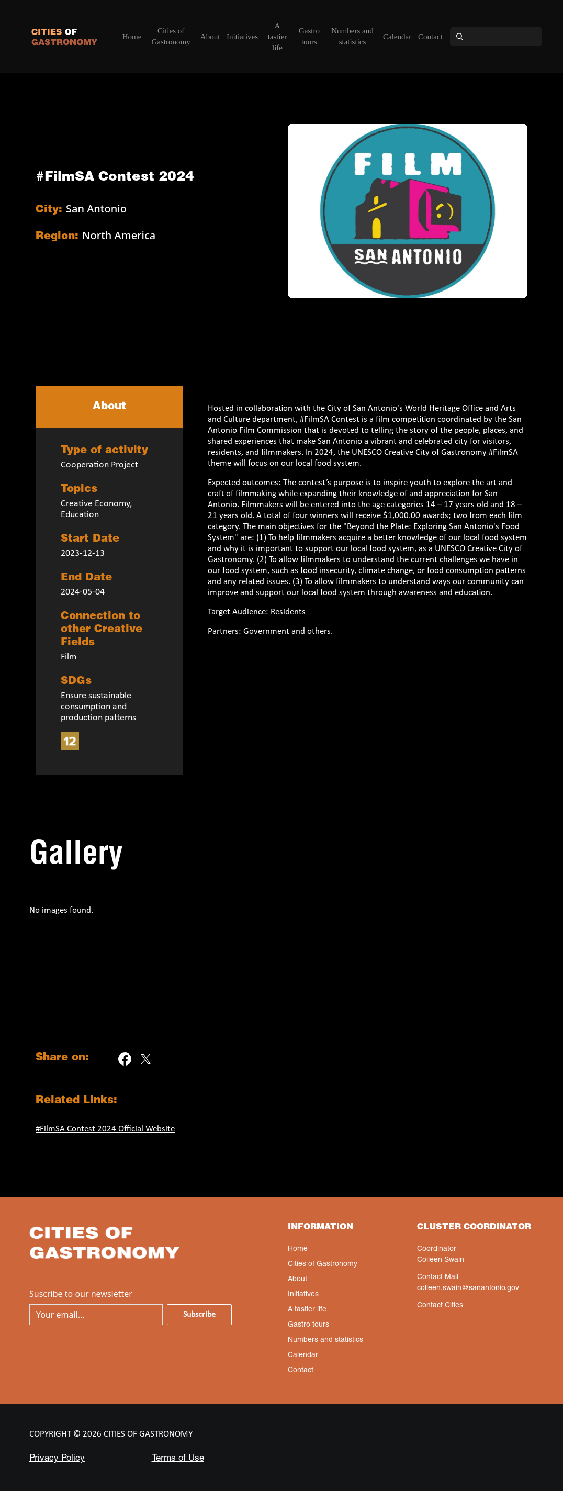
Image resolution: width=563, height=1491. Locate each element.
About (210, 36)
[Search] (505, 36)
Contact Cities (440, 1305)
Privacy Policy (57, 1458)
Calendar (397, 36)
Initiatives (242, 36)
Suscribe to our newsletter (80, 1293)
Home (132, 36)
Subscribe (199, 1314)
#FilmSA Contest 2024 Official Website (105, 1129)
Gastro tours (309, 36)
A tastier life (277, 36)
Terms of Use (178, 1458)
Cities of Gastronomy (171, 36)
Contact (430, 36)
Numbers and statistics (352, 36)
